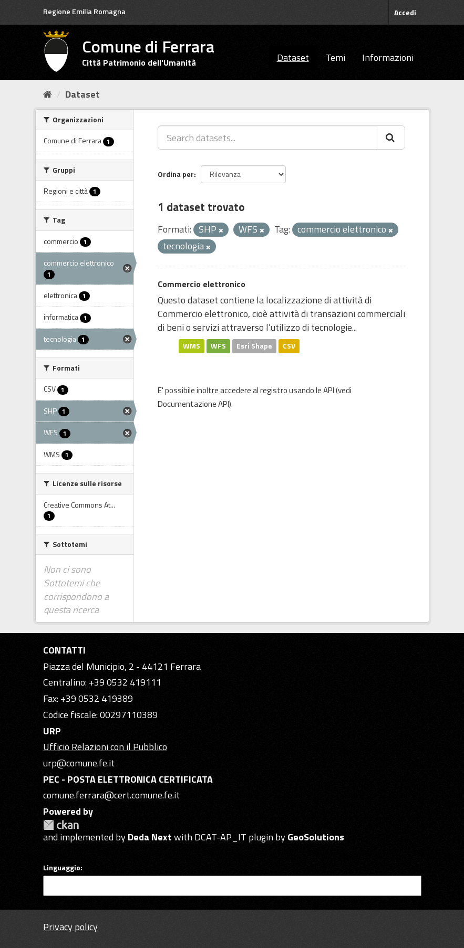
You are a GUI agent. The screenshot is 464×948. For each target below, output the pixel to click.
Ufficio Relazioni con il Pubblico (105, 747)
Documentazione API (193, 404)
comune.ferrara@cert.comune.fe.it (111, 795)
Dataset (293, 57)
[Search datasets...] (267, 137)
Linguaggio (61, 867)
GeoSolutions (315, 837)
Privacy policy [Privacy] (70, 927)
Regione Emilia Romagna (84, 11)
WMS (191, 346)
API (328, 390)
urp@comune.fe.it (79, 763)
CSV (289, 346)
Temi (335, 57)
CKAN (61, 824)
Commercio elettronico (201, 284)
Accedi (405, 12)
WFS (218, 346)
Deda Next (150, 837)
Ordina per (176, 174)
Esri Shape (254, 346)
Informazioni (388, 57)
